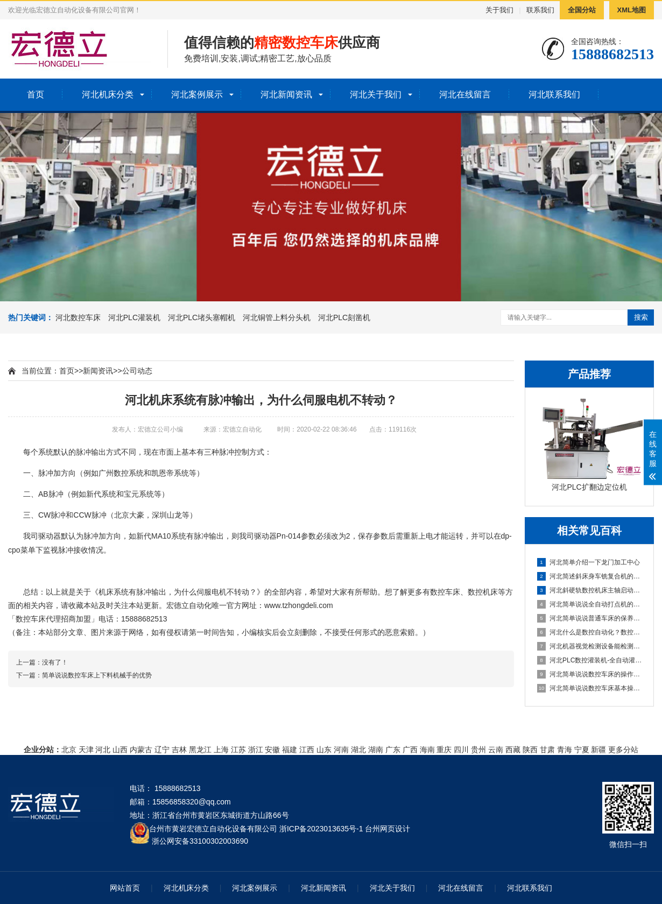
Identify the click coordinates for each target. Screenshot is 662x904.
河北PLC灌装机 (134, 317)
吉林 (179, 749)
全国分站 (582, 10)
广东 (392, 749)
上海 (221, 749)
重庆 (444, 749)
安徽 (272, 749)
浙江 (255, 749)
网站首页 (125, 888)
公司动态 (137, 370)
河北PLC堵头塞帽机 (201, 317)
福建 (289, 749)
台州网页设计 (387, 828)
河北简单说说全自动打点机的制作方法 (590, 604)
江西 (306, 749)
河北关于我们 (376, 94)
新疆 (598, 749)
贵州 (478, 749)
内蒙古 (141, 749)
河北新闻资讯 (286, 94)
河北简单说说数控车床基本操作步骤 (590, 688)
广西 (410, 749)
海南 (427, 749)
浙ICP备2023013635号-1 (321, 828)
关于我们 (499, 10)
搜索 (641, 317)
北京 (68, 749)
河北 (102, 749)
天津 (86, 749)
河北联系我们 (554, 94)
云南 (495, 749)
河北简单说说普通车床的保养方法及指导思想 (590, 618)
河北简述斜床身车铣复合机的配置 (590, 576)
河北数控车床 (78, 317)
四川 (461, 749)
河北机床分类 (107, 94)
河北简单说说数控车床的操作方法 (590, 674)
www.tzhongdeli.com (298, 605)
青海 (564, 749)
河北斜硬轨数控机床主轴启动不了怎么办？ (590, 590)
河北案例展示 (197, 94)
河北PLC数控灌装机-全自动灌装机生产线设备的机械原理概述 (590, 660)
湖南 (375, 749)
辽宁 (162, 749)
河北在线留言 (465, 94)
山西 (120, 749)
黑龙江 (200, 749)
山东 (324, 749)
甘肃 (547, 749)
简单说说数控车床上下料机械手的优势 (97, 675)
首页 (35, 94)
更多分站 (623, 749)
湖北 (358, 749)
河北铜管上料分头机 (277, 317)
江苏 (238, 749)
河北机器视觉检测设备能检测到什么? (590, 646)
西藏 (512, 749)
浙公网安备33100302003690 (200, 840)
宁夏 (581, 749)
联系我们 (540, 10)
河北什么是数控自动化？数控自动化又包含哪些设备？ (590, 632)
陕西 (530, 749)
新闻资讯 (98, 370)
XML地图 (631, 10)
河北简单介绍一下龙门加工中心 (588, 562)
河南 (341, 749)
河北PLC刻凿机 (344, 317)
